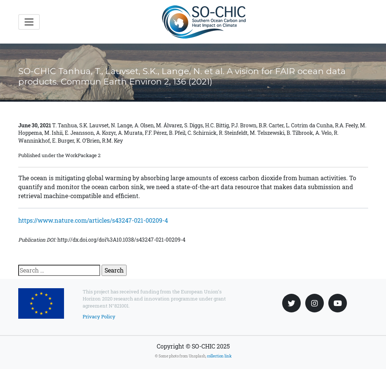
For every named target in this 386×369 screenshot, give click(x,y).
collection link (219, 356)
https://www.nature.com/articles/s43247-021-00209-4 (93, 220)
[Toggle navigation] (29, 22)
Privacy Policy (99, 316)
